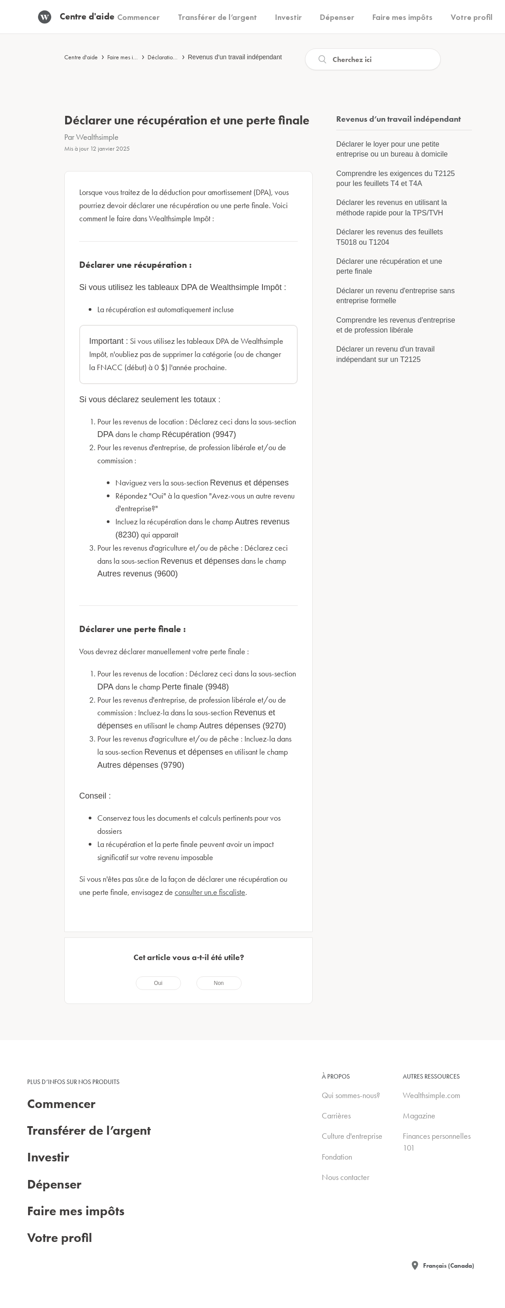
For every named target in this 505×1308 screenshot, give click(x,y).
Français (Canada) (448, 1265)
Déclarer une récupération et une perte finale (389, 266)
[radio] (158, 983)
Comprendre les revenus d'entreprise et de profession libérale (395, 325)
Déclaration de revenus (176, 57)
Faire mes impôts (127, 57)
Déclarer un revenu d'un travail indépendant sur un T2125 (385, 354)
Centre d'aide (81, 57)
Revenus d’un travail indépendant (235, 57)
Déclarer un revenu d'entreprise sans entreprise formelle (395, 295)
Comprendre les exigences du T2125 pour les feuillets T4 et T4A (395, 178)
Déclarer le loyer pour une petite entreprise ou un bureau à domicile (392, 149)
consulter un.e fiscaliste (210, 892)
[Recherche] (373, 59)
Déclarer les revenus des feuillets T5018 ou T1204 (389, 237)
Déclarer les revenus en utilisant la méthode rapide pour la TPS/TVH (391, 207)
